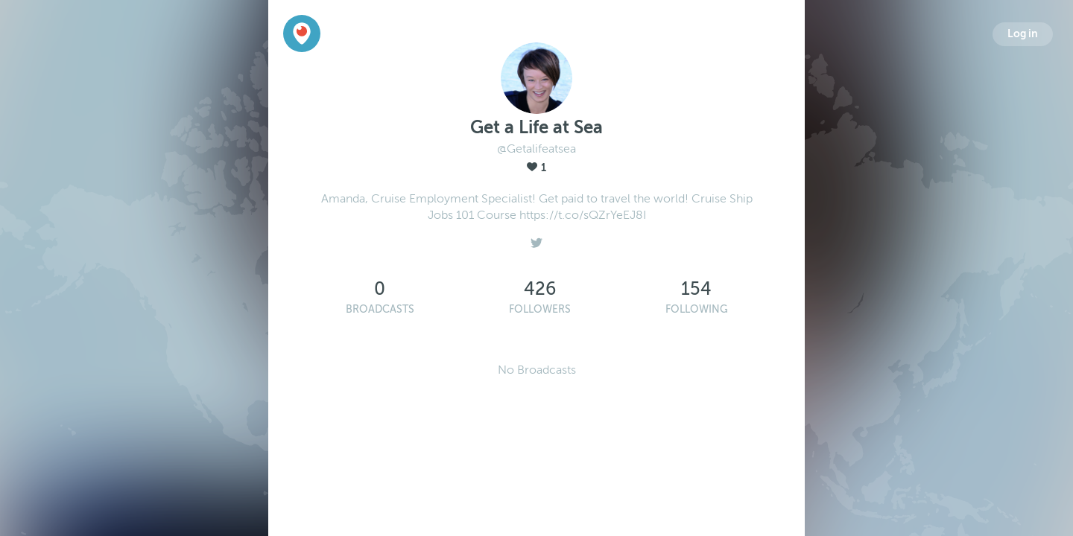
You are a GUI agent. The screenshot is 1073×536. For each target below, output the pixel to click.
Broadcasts (380, 309)
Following (696, 309)
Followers (540, 309)
